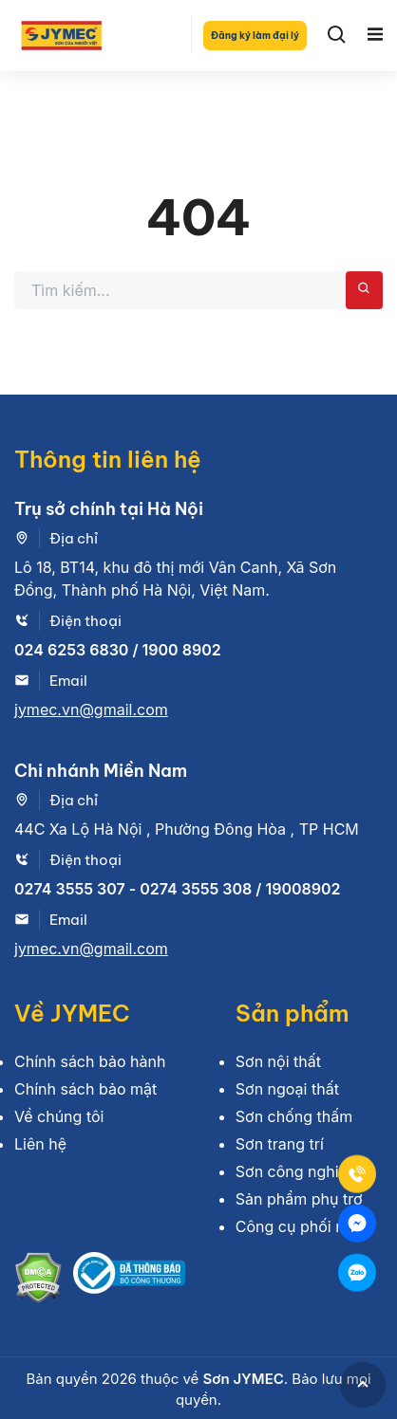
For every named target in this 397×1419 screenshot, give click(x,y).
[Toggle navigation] (375, 35)
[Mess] (357, 1223)
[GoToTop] (363, 1385)
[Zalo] (357, 1272)
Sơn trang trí (280, 1143)
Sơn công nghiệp (296, 1171)
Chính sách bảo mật (85, 1088)
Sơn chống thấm (294, 1116)
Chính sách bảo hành (89, 1061)
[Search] (337, 35)
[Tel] (357, 1174)
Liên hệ (40, 1143)
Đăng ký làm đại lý (255, 35)
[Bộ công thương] (129, 1280)
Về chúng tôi (59, 1116)
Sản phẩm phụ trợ (299, 1198)
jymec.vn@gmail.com (91, 709)
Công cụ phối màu (301, 1226)
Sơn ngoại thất (287, 1088)
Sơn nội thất (278, 1061)
